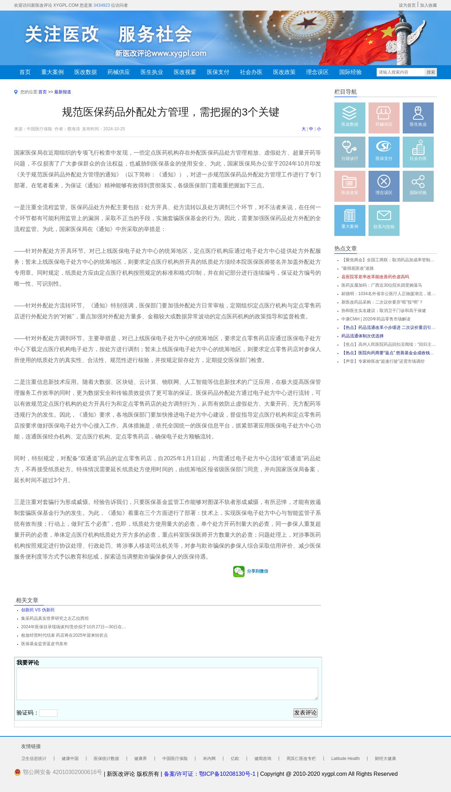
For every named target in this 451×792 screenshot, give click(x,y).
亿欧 (235, 758)
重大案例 (52, 72)
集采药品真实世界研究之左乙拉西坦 (55, 618)
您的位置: (29, 91)
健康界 (140, 758)
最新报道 (62, 91)
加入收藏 (428, 5)
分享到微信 (250, 571)
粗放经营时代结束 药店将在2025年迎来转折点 (64, 635)
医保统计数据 (106, 758)
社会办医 (251, 72)
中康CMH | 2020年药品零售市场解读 (375, 319)
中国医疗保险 (175, 758)
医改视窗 (185, 72)
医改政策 (284, 72)
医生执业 (152, 72)
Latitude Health (345, 758)
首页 (25, 72)
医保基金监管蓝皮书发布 (44, 643)
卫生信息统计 (34, 758)
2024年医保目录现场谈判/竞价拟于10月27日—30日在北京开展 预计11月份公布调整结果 (74, 626)
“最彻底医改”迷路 (357, 268)
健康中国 (70, 758)
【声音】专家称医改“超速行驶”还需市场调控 (383, 361)
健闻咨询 (262, 758)
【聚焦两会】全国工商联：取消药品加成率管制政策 (389, 259)
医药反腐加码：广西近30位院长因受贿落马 (381, 285)
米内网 (209, 758)
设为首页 (407, 5)
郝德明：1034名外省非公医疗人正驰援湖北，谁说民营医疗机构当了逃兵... (389, 293)
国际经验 (350, 72)
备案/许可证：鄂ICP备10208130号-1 (210, 774)
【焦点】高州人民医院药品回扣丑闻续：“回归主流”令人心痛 (389, 344)
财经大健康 (385, 758)
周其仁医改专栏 (301, 758)
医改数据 (85, 72)
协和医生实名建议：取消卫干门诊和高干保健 (383, 310)
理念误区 (317, 72)
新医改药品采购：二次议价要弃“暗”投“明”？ (382, 302)
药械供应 (118, 72)
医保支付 (218, 72)
